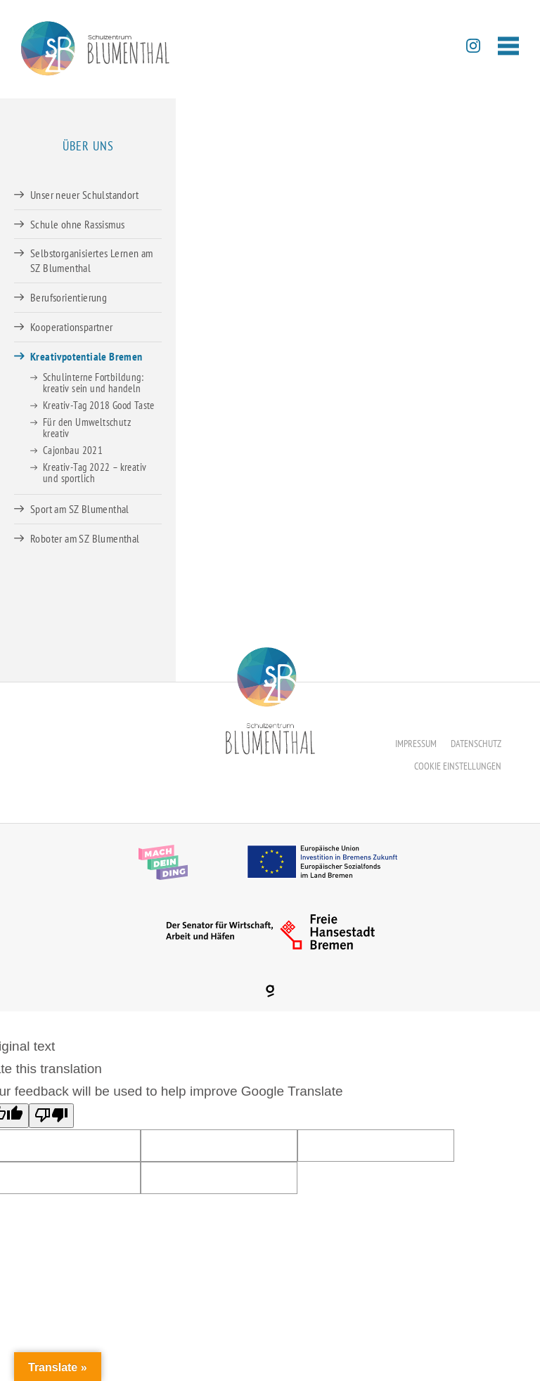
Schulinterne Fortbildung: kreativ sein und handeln (93, 382)
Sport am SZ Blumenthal (79, 509)
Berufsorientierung (68, 297)
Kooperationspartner (71, 327)
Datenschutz (476, 743)
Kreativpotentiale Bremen (86, 356)
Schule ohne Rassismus (77, 224)
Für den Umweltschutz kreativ (87, 427)
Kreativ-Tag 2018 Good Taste (99, 405)
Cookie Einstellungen (457, 766)
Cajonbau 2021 (73, 450)
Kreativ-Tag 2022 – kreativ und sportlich (94, 472)
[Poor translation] (51, 1115)
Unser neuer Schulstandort (84, 195)
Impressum (416, 743)
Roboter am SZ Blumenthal (85, 538)
